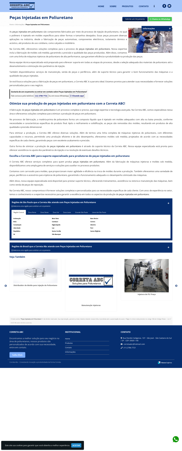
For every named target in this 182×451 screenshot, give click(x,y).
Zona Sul (56, 212)
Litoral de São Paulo (99, 212)
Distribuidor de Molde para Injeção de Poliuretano (28, 283)
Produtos (127, 6)
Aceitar (76, 445)
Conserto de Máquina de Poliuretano (154, 289)
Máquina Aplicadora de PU (153, 343)
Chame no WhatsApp (160, 19)
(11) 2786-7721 (41, 95)
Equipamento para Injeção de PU (70, 381)
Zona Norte (32, 212)
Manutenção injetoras (70, 299)
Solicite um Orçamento (135, 19)
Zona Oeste (44, 212)
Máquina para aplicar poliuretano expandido (153, 391)
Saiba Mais (17, 438)
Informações (70, 435)
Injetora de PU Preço (112, 289)
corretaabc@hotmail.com (134, 427)
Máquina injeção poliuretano (111, 390)
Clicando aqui (77, 95)
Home (101, 6)
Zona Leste (67, 212)
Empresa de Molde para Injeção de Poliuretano (112, 320)
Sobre (113, 6)
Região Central (19, 212)
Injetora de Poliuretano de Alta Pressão (28, 378)
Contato (144, 6)
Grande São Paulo (81, 212)
